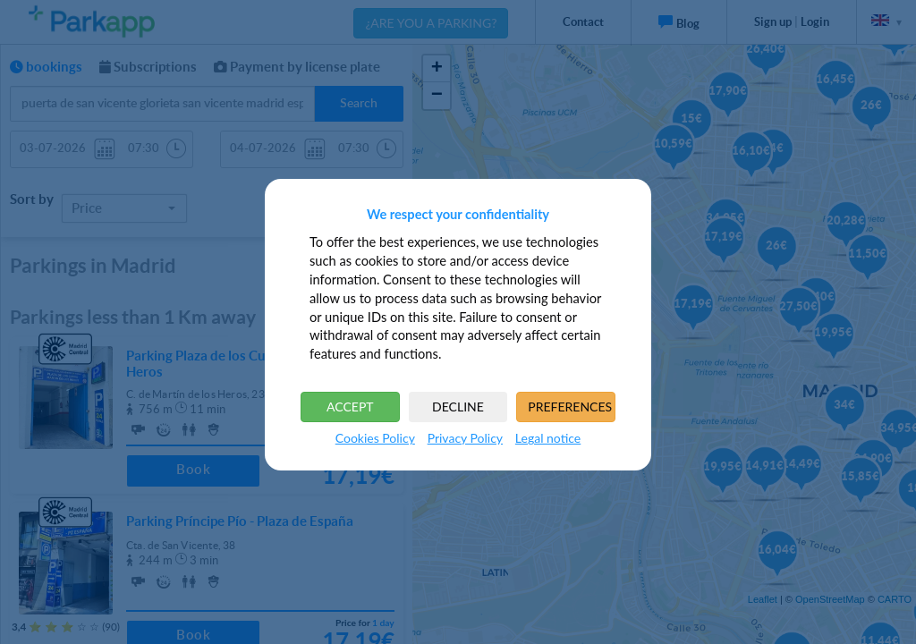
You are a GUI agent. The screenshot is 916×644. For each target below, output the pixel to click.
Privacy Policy (465, 437)
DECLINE (458, 406)
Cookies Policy (375, 437)
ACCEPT (350, 406)
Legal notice (548, 437)
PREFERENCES (570, 406)
